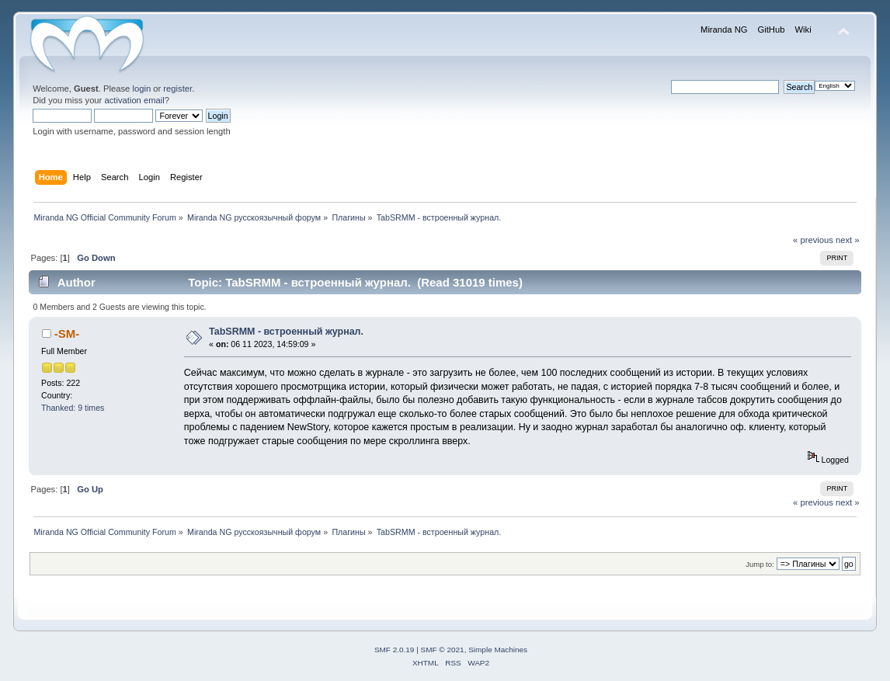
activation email (134, 100)
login (141, 88)
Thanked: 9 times (72, 407)
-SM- (66, 333)
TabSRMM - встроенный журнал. (286, 331)
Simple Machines (497, 649)
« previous (813, 240)
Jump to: (760, 564)
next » (848, 240)
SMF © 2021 (442, 649)
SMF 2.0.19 (394, 649)
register (177, 88)
